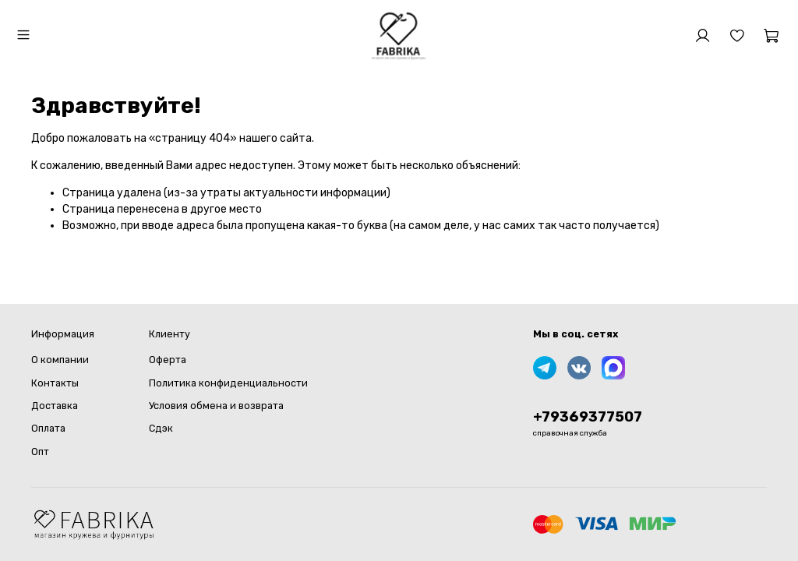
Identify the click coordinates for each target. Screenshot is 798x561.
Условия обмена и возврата (216, 405)
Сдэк (161, 428)
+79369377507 (587, 416)
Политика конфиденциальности (228, 383)
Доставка (54, 405)
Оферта (167, 359)
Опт (40, 451)
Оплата (48, 428)
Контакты (55, 383)
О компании (60, 359)
